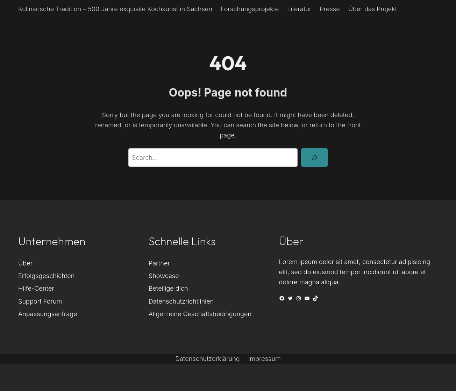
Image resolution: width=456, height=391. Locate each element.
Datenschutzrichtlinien (181, 301)
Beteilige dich (168, 288)
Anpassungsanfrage (47, 314)
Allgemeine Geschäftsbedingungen (200, 314)
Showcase (164, 275)
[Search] (314, 157)
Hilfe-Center (36, 288)
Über (25, 263)
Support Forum (40, 301)
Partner (159, 263)
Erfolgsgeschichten (46, 275)
